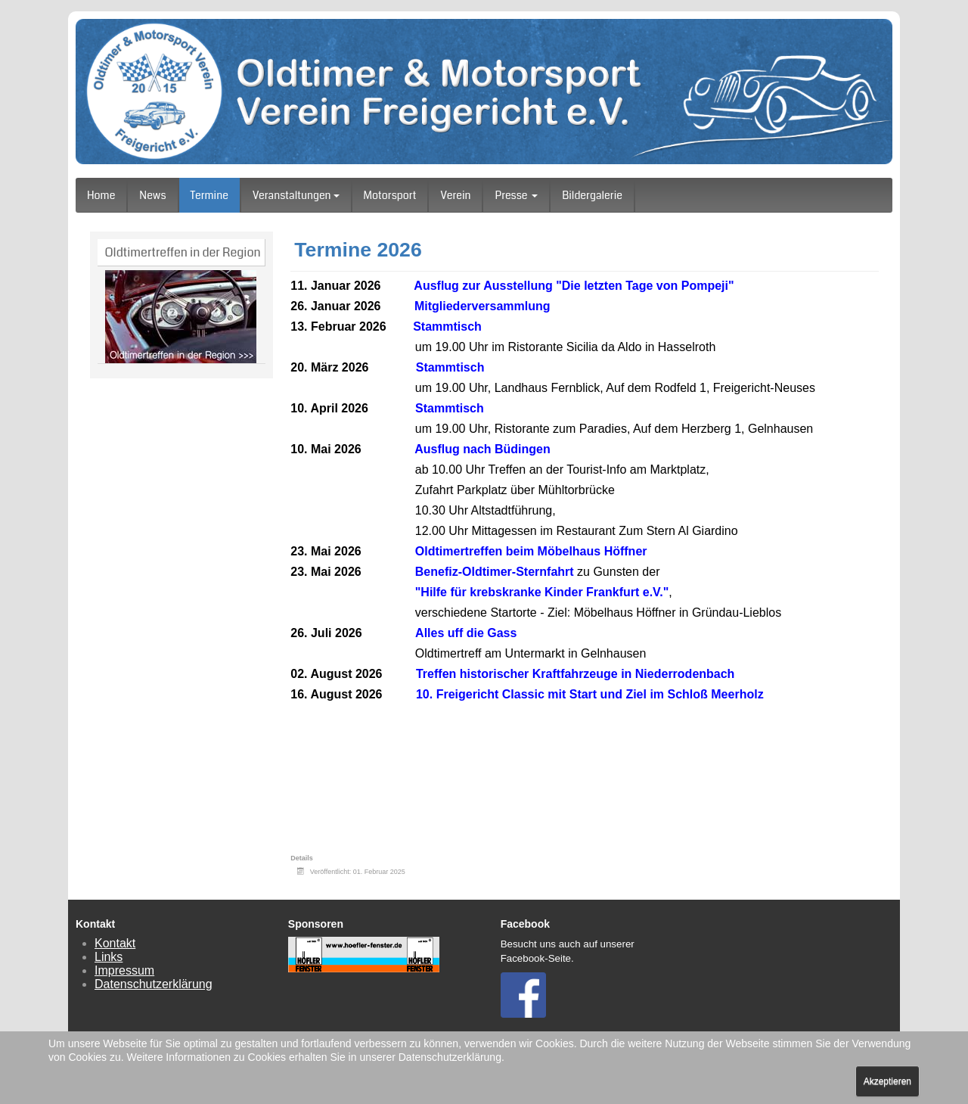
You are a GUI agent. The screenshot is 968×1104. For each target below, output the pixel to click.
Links (109, 956)
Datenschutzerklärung (154, 984)
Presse (516, 195)
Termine (209, 195)
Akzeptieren (887, 1081)
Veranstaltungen (296, 195)
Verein (455, 195)
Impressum (124, 970)
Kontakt (115, 943)
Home (101, 195)
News (152, 195)
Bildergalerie (592, 195)
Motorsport (390, 195)
